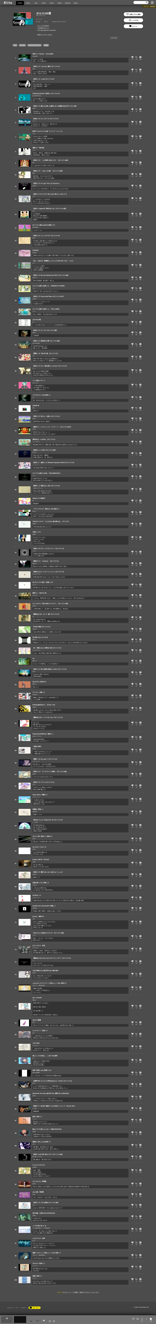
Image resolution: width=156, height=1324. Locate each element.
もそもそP (35, 595)
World (44, 3)
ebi (33, 322)
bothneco (35, 298)
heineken (35, 252)
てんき (34, 935)
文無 (34, 918)
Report (60, 3)
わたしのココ (36, 382)
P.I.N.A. (34, 429)
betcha (34, 418)
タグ (15, 45)
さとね (39, 19)
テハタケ (35, 1118)
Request (67, 3)
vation (34, 68)
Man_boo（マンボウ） (38, 1156)
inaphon (34, 523)
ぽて (34, 1058)
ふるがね (35, 885)
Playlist (20, 3)
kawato (34, 861)
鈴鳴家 (34, 534)
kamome (34, 185)
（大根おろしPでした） (38, 488)
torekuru (34, 605)
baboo (34, 237)
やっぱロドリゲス (36, 574)
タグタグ (22, 45)
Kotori (34, 671)
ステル (34, 133)
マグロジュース (36, 797)
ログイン (146, 6)
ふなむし (35, 550)
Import (76, 3)
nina (33, 1033)
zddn (34, 81)
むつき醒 (35, 1108)
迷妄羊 (34, 108)
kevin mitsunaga (36, 343)
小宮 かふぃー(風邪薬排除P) (39, 985)
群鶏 (34, 407)
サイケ (34, 368)
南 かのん (35, 452)
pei (33, 500)
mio (33, 397)
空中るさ (35, 748)
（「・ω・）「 (36, 465)
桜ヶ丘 (34, 1240)
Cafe (35, 3)
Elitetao (34, 1000)
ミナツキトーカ (36, 761)
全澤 (34, 1022)
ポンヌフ (35, 584)
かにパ (34, 1204)
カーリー (35, 121)
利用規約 (23, 1307)
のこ (34, 616)
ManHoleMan (35, 227)
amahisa (34, 707)
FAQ (17, 1307)
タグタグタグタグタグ (34, 45)
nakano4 (34, 563)
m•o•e (34, 1194)
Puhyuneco (35, 694)
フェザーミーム (36, 897)
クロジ (34, 288)
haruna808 (35, 56)
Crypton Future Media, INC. (141, 1307)
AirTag (46, 45)
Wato (34, 173)
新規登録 (152, 6)
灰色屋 (34, 1131)
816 (33, 162)
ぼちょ (34, 1144)
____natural (35, 822)
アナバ (34, 196)
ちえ (34, 263)
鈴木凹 (34, 849)
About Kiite (10, 1307)
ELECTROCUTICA (37, 95)
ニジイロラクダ (36, 441)
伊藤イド (35, 332)
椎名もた (35, 511)
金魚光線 (35, 1167)
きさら (34, 784)
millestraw (35, 811)
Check (52, 3)
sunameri (35, 629)
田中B (34, 838)
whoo (34, 210)
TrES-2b (34, 874)
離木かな (35, 639)
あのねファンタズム (37, 736)
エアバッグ (35, 1265)
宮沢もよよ (35, 277)
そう (34, 719)
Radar (28, 3)
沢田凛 (34, 774)
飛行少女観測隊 (36, 1072)
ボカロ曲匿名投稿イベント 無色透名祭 (41, 1228)
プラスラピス (36, 1045)
